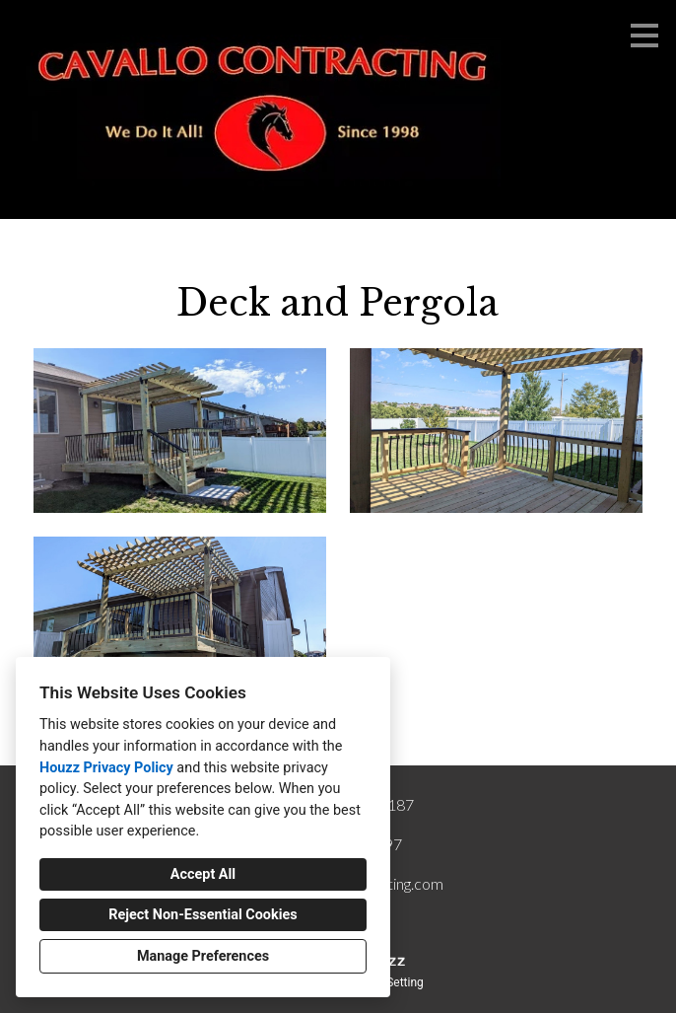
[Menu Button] (644, 35)
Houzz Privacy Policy (106, 768)
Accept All (203, 874)
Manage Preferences (203, 956)
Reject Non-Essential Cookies (202, 914)
